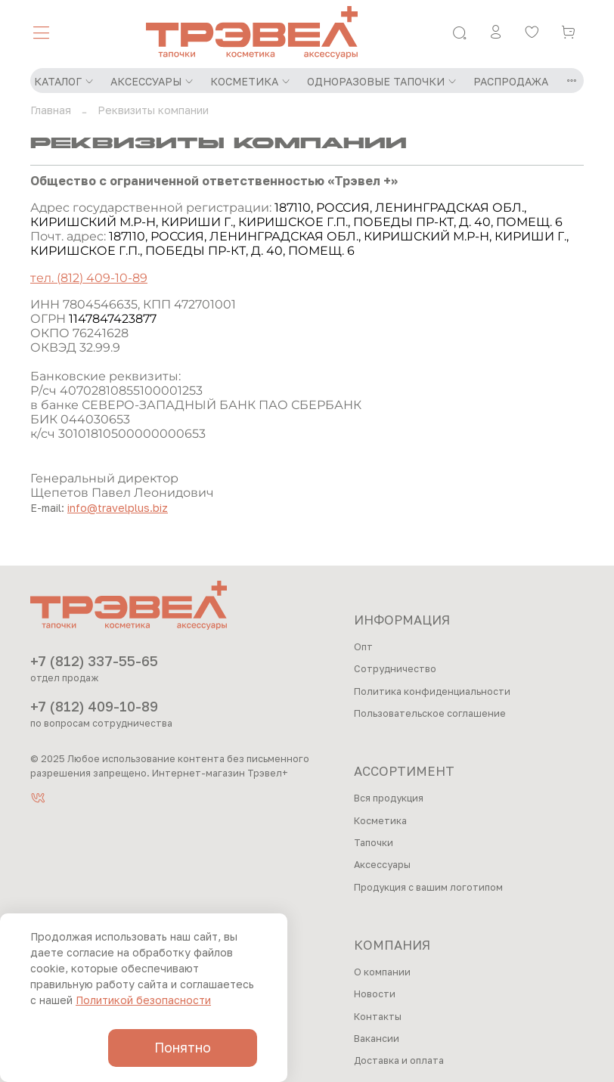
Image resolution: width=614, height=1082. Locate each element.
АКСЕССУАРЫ (152, 81)
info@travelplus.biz (117, 507)
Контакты (378, 1016)
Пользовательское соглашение (430, 713)
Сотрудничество (395, 668)
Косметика (380, 820)
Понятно (182, 1048)
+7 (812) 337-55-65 (94, 661)
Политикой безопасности (143, 1000)
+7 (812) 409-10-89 (94, 706)
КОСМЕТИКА (250, 81)
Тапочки (373, 842)
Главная (50, 110)
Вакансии (376, 1038)
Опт (363, 647)
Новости (374, 994)
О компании (382, 972)
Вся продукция (388, 798)
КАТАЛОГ (64, 81)
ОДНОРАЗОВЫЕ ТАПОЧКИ (382, 81)
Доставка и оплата (399, 1060)
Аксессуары (382, 864)
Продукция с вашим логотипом (428, 887)
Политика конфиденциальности (432, 691)
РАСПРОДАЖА (510, 81)
